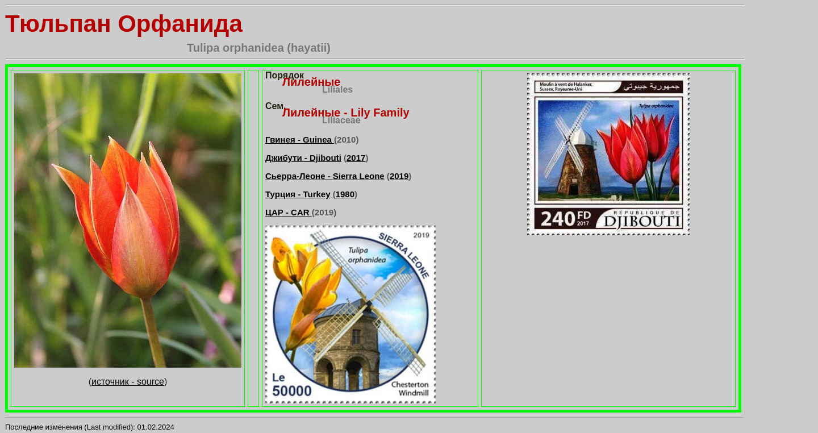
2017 (356, 158)
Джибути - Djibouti (303, 158)
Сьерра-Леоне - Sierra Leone (325, 176)
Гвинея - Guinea (299, 139)
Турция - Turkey (298, 194)
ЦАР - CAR (288, 212)
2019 (399, 176)
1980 (345, 194)
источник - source (127, 381)
